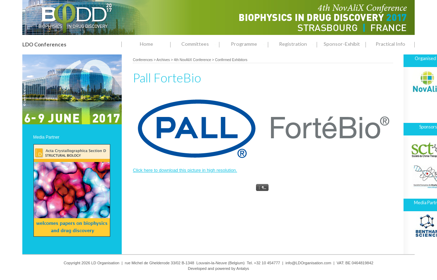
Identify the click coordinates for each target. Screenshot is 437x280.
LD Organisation (105, 263)
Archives (163, 60)
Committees (200, 44)
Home (146, 44)
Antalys (242, 268)
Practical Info (395, 44)
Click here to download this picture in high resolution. (185, 170)
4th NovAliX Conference (192, 60)
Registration (298, 44)
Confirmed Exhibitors (231, 60)
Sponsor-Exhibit (345, 44)
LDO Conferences (44, 44)
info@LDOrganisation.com (308, 263)
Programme (249, 44)
